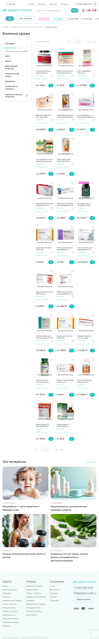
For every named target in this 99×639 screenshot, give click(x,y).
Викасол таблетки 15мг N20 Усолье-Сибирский (65, 381)
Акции (5, 586)
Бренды (6, 626)
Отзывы (53, 597)
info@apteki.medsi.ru (84, 593)
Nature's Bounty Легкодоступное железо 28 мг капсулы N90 (44, 381)
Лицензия (42, 4)
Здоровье (7, 593)
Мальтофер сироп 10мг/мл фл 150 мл (64, 160)
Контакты (64, 4)
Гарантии (30, 600)
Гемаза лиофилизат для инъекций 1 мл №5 (44, 337)
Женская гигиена (10, 619)
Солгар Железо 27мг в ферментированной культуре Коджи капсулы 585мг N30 (44, 160)
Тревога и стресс (10, 611)
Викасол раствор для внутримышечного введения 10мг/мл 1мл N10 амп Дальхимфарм (65, 72)
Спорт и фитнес (10, 604)
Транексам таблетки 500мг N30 (64, 337)
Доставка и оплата (34, 586)
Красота (6, 597)
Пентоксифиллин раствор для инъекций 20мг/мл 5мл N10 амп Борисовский (86, 116)
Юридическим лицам (35, 604)
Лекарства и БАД (36, 27)
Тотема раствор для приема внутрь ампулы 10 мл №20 (43, 72)
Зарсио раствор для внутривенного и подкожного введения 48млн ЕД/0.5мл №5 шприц (86, 249)
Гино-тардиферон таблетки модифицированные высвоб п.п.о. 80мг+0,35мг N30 (85, 72)
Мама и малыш (9, 608)
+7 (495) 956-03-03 (84, 4)
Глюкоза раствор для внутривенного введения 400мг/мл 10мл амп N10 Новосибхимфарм (65, 249)
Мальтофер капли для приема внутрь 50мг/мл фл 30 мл (65, 116)
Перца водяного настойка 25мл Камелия (63, 425)
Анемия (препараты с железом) (16, 51)
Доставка (53, 4)
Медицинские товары (12, 600)
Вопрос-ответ (32, 590)
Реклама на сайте (34, 611)
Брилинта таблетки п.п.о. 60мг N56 (43, 116)
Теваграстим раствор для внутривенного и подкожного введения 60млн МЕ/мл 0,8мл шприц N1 (65, 204)
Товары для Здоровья (19, 27)
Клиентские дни (10, 590)
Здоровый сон (9, 615)
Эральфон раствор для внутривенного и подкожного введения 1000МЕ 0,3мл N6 (44, 204)
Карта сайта (31, 615)
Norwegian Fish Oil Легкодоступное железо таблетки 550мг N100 (84, 204)
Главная (6, 27)
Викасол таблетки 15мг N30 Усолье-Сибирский (44, 293)
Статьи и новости (34, 593)
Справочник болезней (36, 597)
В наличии (40, 75)
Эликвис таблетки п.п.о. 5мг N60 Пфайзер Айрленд (84, 337)
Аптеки (31, 4)
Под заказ (39, 429)
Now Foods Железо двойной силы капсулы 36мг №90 (84, 381)
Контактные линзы (11, 622)
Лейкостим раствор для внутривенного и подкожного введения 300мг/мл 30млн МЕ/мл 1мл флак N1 (65, 293)
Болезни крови (10, 48)
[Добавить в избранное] (51, 50)
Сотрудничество (33, 608)
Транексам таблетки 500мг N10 (44, 249)
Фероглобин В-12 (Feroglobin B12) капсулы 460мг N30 (43, 425)
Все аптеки (55, 590)
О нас (52, 586)
